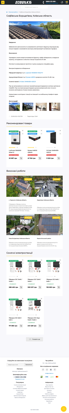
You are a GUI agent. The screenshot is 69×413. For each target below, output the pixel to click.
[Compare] (22, 133)
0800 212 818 (50, 1)
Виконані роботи (13, 12)
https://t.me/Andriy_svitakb (51, 369)
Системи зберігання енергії (20, 388)
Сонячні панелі (20, 390)
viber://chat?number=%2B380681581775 (54, 369)
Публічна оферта (49, 394)
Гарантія (49, 392)
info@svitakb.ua (49, 373)
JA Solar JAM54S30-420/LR (27, 81)
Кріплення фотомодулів (20, 395)
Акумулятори (19, 394)
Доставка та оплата (49, 388)
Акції (49, 403)
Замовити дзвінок (52, 3)
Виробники (49, 401)
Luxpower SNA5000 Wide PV (34, 73)
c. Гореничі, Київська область (17, 200)
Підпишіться (28, 364)
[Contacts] (62, 2)
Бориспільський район (44, 238)
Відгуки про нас (49, 386)
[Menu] (2, 2)
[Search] (23, 7)
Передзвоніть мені (19, 379)
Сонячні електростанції (19, 253)
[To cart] (21, 158)
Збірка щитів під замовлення (49, 395)
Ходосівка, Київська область (45, 200)
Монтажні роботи (49, 399)
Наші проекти (49, 385)
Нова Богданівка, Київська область (19, 238)
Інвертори (19, 392)
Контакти (49, 390)
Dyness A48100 (30, 77)
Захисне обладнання (20, 397)
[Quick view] (22, 130)
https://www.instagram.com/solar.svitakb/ (47, 369)
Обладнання (20, 386)
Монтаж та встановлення (49, 397)
